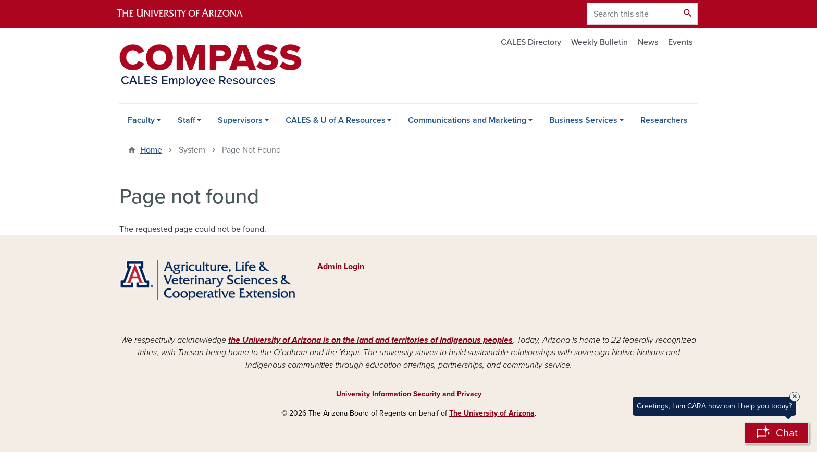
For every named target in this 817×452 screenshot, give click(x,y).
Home (151, 150)
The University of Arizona (492, 413)
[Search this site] (632, 14)
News (648, 42)
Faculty (141, 120)
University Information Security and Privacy (408, 394)
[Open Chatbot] (777, 433)
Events (680, 42)
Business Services (583, 120)
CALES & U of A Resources (336, 120)
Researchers (664, 120)
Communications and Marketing (467, 120)
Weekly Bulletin (599, 42)
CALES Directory (531, 42)
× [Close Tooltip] (794, 397)
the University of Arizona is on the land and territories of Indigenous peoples (370, 340)
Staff (186, 120)
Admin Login (340, 266)
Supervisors (240, 120)
